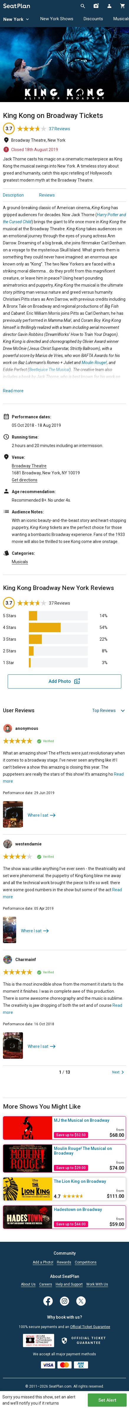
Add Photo (60, 681)
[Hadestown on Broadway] (89, 1209)
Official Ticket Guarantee (90, 1327)
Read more (13, 390)
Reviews (47, 195)
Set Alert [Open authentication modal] (107, 1400)
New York (16, 19)
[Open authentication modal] (109, 6)
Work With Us (97, 1284)
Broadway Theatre (29, 466)
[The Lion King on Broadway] (89, 1181)
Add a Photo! (43, 1262)
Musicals (20, 561)
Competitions (86, 1262)
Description (13, 195)
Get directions (24, 480)
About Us (28, 1284)
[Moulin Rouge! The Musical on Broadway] (89, 1151)
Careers (45, 1284)
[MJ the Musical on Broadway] (89, 1120)
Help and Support (69, 1284)
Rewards (64, 1262)
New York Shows (56, 18)
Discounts (93, 18)
